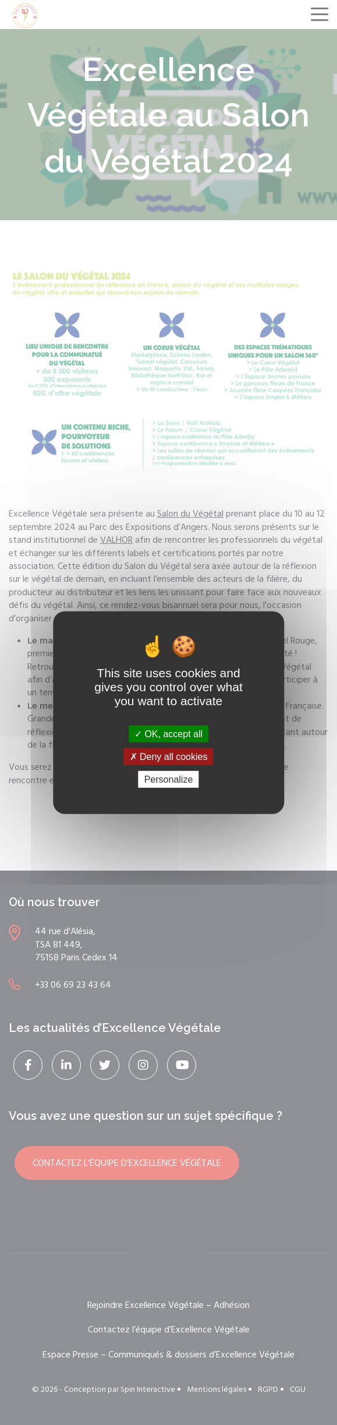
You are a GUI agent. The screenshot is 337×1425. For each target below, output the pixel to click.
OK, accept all (168, 733)
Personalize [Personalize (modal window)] (168, 779)
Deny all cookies (169, 756)
